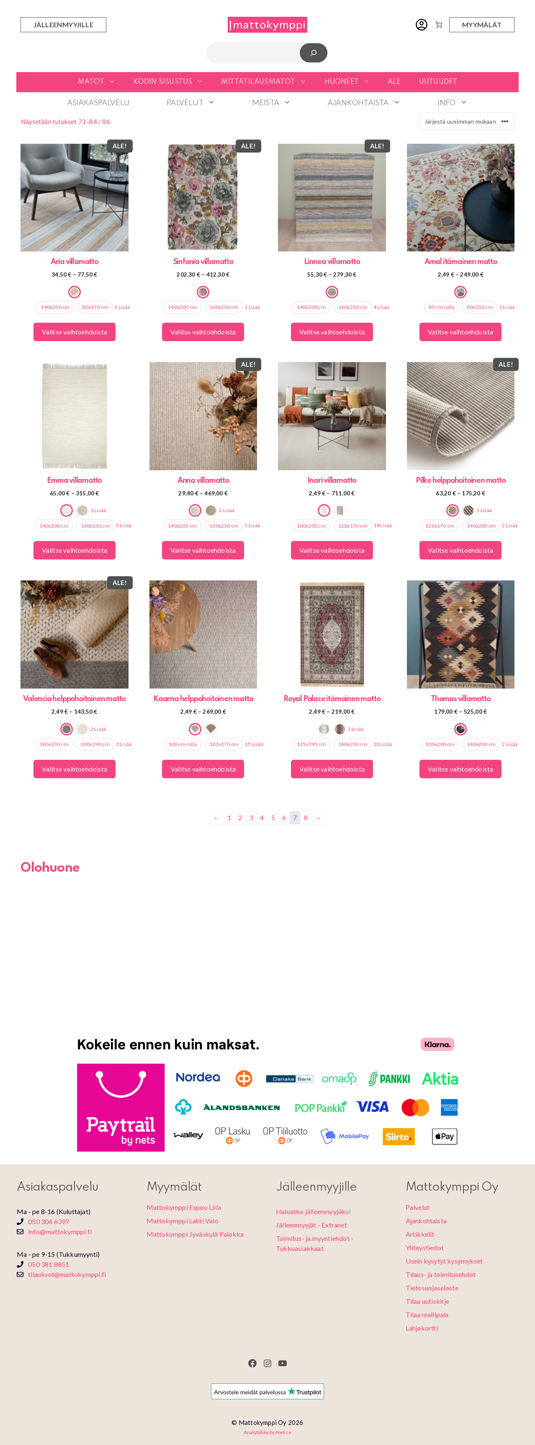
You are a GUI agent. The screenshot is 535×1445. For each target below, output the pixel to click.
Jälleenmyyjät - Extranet (311, 1225)
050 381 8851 (48, 1264)
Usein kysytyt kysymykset (444, 1261)
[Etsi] (313, 52)
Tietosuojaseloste (432, 1288)
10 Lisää (382, 744)
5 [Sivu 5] (273, 817)
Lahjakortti (422, 1328)
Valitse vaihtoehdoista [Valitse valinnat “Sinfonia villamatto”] (203, 332)
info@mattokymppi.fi (60, 1231)
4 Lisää (381, 307)
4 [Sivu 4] (262, 817)
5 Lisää (123, 525)
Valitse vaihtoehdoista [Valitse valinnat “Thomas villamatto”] (460, 769)
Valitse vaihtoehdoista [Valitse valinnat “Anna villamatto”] (203, 550)
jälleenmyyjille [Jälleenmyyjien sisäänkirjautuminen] (63, 24)
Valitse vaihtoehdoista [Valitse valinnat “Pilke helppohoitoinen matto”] (460, 550)
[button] (114, 82)
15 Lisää (253, 744)
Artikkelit (420, 1234)
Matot (101, 82)
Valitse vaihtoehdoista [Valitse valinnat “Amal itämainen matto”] (460, 332)
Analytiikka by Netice (267, 1432)
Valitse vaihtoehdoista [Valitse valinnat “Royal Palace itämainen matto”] (332, 769)
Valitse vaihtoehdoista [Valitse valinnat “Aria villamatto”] (74, 332)
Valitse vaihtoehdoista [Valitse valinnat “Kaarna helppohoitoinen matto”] (203, 769)
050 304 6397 (48, 1221)
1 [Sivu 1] (229, 817)
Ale (394, 81)
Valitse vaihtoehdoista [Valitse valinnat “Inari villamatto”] (332, 550)
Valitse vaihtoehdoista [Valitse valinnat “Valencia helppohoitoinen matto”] (74, 769)
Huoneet (351, 82)
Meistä (280, 102)
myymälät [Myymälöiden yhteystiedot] (482, 24)
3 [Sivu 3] (251, 817)
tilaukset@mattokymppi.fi (67, 1274)
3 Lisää (123, 744)
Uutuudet (438, 81)
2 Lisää (226, 510)
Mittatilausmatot (268, 82)
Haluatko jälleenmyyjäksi (313, 1211)
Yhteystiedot (425, 1247)
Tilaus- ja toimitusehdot (441, 1274)
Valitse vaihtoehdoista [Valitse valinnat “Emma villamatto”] (74, 550)
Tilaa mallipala (427, 1314)
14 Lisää (382, 525)
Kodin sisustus (173, 82)
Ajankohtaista (373, 102)
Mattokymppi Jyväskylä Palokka (195, 1234)
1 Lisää (122, 307)
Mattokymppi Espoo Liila (184, 1207)
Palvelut (200, 102)
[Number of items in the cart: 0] (438, 24)
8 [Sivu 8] (306, 817)
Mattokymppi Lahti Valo (183, 1221)
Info (461, 102)
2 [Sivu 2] (240, 817)
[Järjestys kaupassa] (466, 121)
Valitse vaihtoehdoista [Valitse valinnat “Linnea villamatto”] (332, 332)
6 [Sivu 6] (284, 817)
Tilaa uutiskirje (428, 1301)
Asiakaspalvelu (98, 102)
